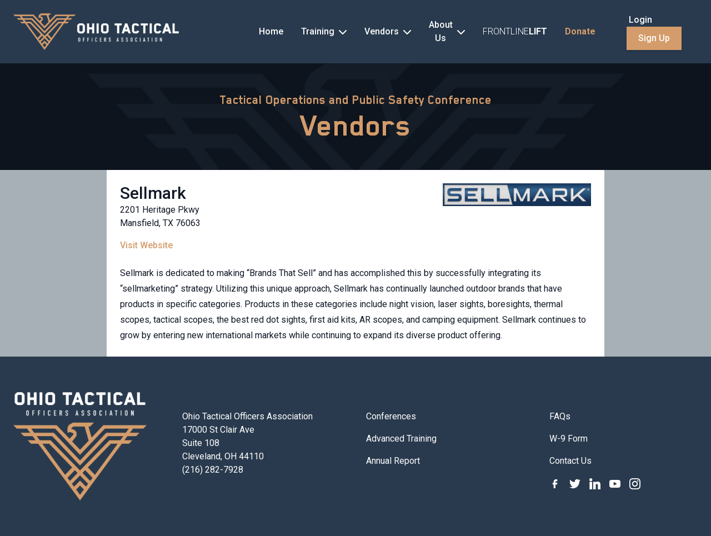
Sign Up (654, 38)
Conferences (391, 416)
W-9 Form (568, 438)
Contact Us (570, 460)
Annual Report (393, 460)
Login (640, 19)
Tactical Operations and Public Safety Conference (355, 100)
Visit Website (146, 245)
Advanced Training (401, 438)
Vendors (356, 125)
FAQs (559, 416)
